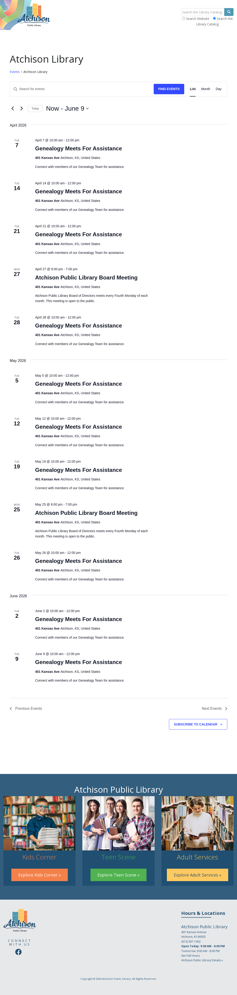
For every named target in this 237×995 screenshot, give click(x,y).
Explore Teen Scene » (118, 875)
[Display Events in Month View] (205, 89)
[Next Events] (21, 108)
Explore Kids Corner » (39, 875)
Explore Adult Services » (197, 875)
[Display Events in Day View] (218, 89)
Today (35, 108)
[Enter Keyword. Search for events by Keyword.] (82, 89)
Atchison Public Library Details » (202, 960)
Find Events (169, 89)
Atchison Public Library (116, 978)
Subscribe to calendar (195, 724)
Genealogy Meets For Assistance (78, 148)
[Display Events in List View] (193, 89)
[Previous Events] (12, 108)
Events (15, 72)
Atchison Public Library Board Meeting (86, 277)
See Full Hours (190, 956)
